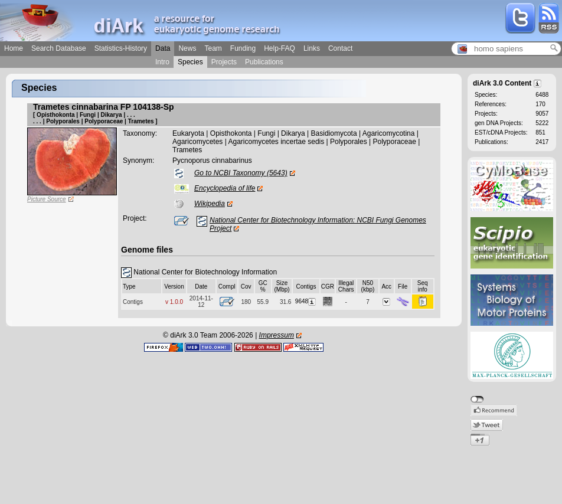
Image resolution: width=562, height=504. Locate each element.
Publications (264, 62)
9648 (306, 301)
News (187, 48)
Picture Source (46, 199)
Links (311, 48)
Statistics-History (120, 48)
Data (162, 48)
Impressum (276, 335)
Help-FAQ (279, 48)
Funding (243, 48)
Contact (340, 48)
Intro (162, 62)
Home (13, 48)
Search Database (58, 48)
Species (190, 62)
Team (212, 48)
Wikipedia (209, 203)
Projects (224, 62)
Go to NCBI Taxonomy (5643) (240, 173)
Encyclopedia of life (224, 188)
